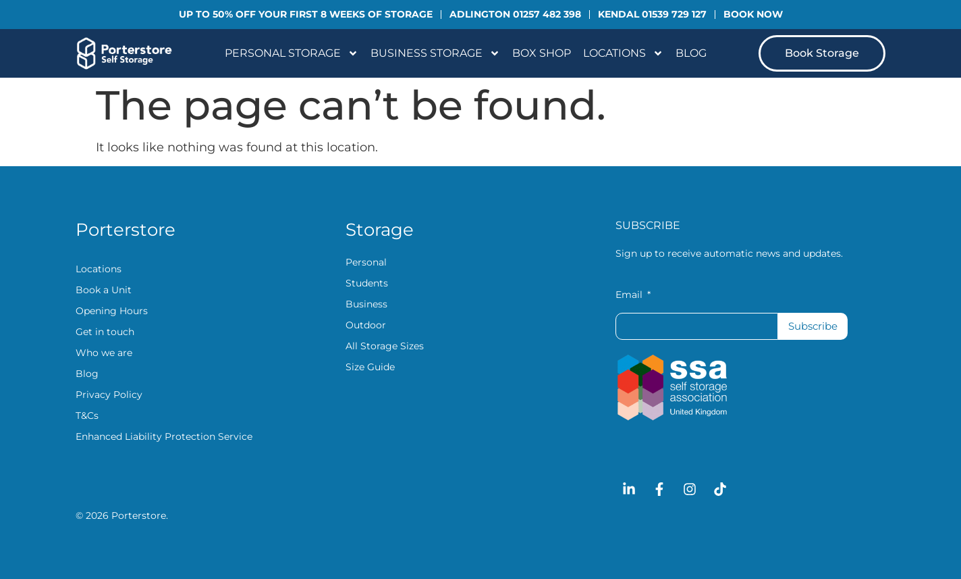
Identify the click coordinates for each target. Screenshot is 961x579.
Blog (691, 53)
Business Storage (435, 53)
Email (630, 295)
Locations (623, 53)
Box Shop (541, 53)
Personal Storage (291, 53)
